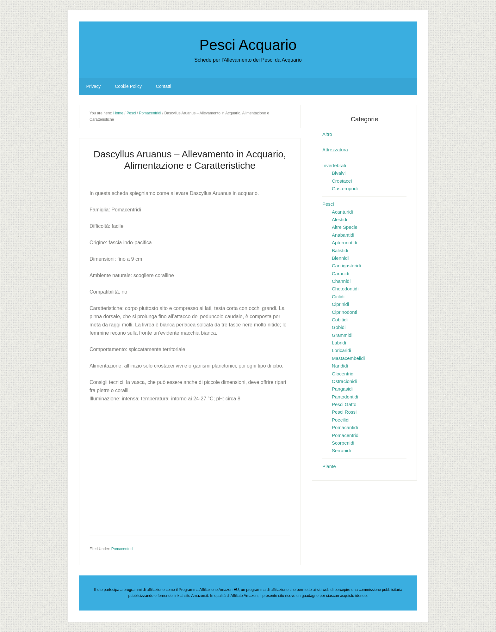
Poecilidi (341, 419)
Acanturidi (342, 212)
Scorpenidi (343, 443)
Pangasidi (342, 389)
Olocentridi (343, 373)
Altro (327, 134)
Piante (329, 466)
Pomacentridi (122, 549)
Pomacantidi (345, 427)
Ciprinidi (340, 304)
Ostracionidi (344, 381)
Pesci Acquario (248, 44)
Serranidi (341, 450)
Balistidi (340, 250)
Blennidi (340, 258)
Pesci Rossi (344, 412)
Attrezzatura (335, 149)
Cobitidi (340, 319)
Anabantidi (343, 235)
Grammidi (342, 335)
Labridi (339, 342)
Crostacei (342, 181)
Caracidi (340, 273)
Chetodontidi (345, 288)
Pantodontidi (345, 396)
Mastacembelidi (348, 358)
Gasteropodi (345, 188)
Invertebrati (334, 165)
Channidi (341, 281)
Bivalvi (338, 173)
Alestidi (339, 219)
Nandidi (340, 365)
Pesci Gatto (344, 404)
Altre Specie (344, 227)
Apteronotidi (344, 242)
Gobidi (338, 327)
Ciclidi (338, 296)
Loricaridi (341, 350)
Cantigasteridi (346, 265)
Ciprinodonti (344, 312)
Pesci (328, 204)
